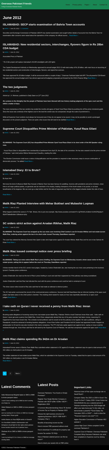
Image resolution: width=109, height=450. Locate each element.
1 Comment (24, 28)
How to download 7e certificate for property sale (54, 430)
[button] (89, 4)
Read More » (73, 35)
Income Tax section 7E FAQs (47, 433)
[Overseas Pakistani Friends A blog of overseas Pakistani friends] (16, 5)
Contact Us (103, 5)
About (95, 5)
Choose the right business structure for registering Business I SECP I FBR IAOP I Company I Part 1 (52, 416)
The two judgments (15, 86)
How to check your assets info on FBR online (53, 443)
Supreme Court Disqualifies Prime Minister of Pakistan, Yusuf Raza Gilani (49, 128)
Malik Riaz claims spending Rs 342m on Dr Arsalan (35, 339)
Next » (18, 373)
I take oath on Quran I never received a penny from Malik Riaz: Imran (46, 306)
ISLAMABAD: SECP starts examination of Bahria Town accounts (44, 24)
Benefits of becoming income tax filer (50, 423)
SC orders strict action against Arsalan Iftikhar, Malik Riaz (39, 223)
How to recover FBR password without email (53, 426)
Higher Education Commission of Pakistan (88, 419)
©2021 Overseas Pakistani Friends (13, 447)
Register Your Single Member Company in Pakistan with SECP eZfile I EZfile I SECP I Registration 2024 (52, 401)
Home (68, 5)
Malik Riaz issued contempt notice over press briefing (37, 251)
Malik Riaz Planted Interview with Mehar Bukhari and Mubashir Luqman (48, 203)
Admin (7, 28)
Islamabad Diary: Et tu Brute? (21, 170)
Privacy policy (77, 5)
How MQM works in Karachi (22, 419)
